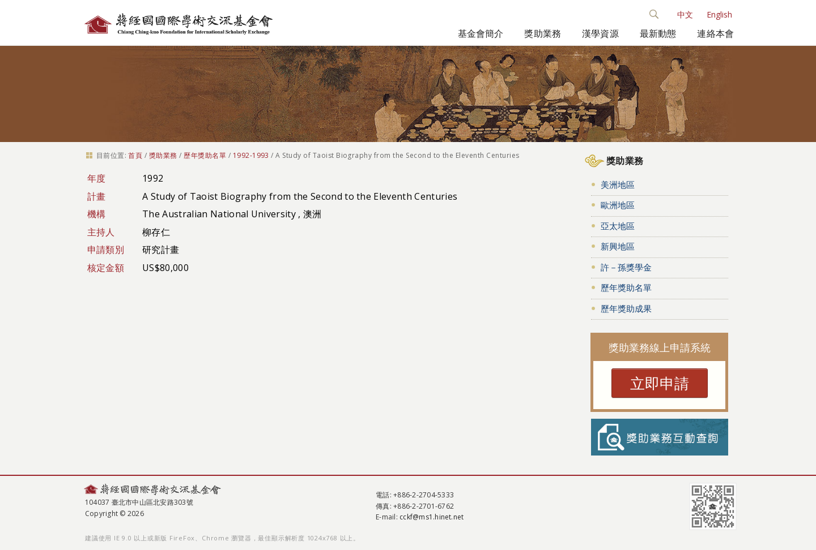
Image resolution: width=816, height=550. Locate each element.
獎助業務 (542, 33)
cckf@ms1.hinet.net (432, 517)
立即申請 (659, 383)
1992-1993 (251, 155)
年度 (96, 178)
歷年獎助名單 (205, 155)
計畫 (96, 196)
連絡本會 (715, 33)
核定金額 (105, 267)
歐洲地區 (618, 204)
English (719, 14)
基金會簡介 (481, 33)
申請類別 (105, 249)
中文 (685, 14)
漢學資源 (600, 33)
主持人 (101, 232)
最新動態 (658, 33)
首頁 (135, 155)
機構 (96, 214)
